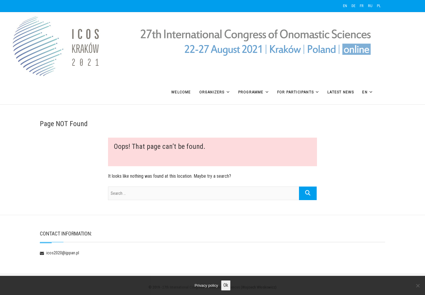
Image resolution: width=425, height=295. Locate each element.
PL (379, 6)
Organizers (212, 92)
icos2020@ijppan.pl (59, 252)
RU (370, 6)
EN (345, 6)
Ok (225, 285)
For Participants (295, 92)
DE (353, 6)
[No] (418, 286)
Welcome (181, 92)
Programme (251, 92)
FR (362, 6)
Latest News (340, 92)
